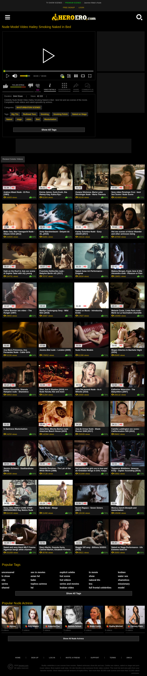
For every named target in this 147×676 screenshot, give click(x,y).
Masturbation (50, 119)
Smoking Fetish (60, 114)
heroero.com (23, 665)
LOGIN (81, 7)
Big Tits (14, 114)
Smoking (45, 114)
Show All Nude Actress (73, 638)
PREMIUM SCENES (73, 3)
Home (18, 658)
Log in (52, 658)
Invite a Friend (73, 658)
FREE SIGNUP (69, 7)
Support (95, 658)
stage (19, 119)
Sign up (34, 658)
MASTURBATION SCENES (28, 107)
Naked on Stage (79, 114)
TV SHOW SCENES (54, 3)
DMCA (129, 658)
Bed (38, 119)
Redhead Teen (29, 114)
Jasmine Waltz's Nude (92, 3)
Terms (113, 658)
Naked (9, 119)
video (28, 119)
